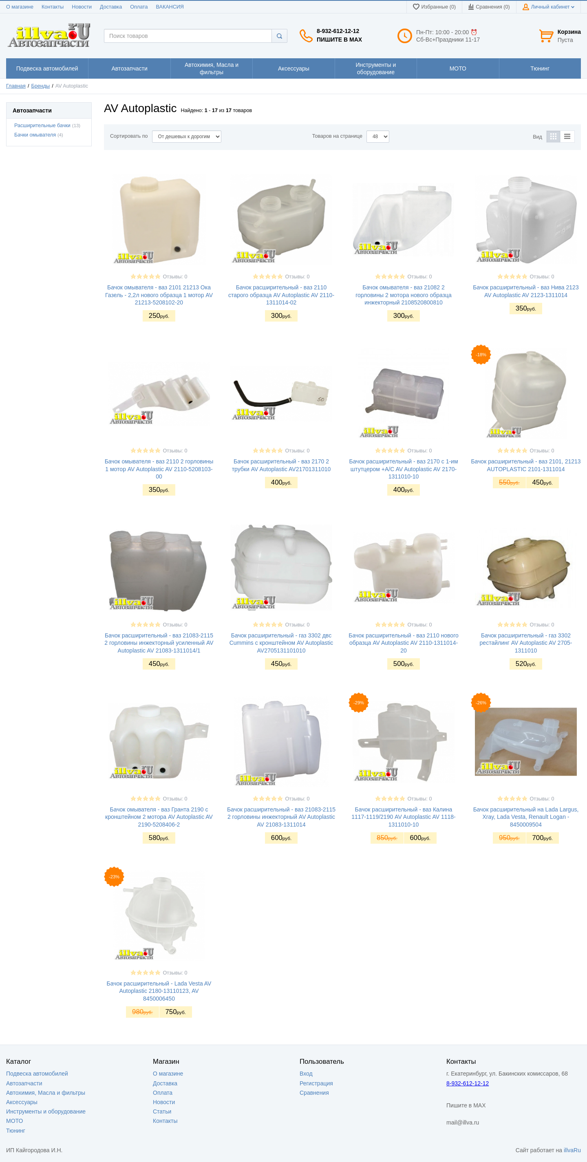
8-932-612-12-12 (338, 31)
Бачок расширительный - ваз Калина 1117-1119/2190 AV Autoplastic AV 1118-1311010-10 (403, 816)
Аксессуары (22, 1102)
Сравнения (314, 1092)
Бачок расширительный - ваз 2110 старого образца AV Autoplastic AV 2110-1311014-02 (281, 294)
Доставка (111, 7)
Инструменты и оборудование (46, 1111)
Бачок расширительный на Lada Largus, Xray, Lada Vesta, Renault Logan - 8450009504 (526, 816)
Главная (16, 86)
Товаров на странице (337, 136)
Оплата (139, 7)
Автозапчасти (24, 1083)
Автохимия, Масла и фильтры (45, 1092)
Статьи (162, 1111)
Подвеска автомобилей (37, 1073)
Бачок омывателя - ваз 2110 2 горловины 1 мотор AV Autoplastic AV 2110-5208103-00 (159, 468)
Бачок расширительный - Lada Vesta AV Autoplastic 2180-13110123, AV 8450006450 (159, 990)
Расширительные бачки (42, 125)
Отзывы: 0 (175, 277)
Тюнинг (15, 1130)
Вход (306, 1073)
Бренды (40, 86)
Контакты (53, 7)
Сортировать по (129, 136)
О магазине (19, 7)
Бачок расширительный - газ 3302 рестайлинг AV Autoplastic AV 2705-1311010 (526, 642)
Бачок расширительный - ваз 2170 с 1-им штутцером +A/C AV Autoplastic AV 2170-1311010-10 (403, 468)
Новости (82, 7)
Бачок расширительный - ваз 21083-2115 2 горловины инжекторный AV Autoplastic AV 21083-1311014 (281, 816)
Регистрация (316, 1083)
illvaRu (572, 1150)
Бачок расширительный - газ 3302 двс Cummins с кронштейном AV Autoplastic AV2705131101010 (281, 642)
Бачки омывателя (35, 135)
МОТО (14, 1121)
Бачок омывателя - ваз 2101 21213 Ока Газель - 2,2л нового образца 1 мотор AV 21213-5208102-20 (159, 294)
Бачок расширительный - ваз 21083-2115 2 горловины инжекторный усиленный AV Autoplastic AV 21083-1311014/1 (158, 642)
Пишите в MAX (339, 39)
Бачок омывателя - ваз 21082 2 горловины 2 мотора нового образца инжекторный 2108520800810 (403, 294)
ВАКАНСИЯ (170, 7)
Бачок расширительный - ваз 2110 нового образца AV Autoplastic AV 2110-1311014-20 (404, 642)
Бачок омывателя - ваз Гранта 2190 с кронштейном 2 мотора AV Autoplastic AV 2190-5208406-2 (159, 816)
